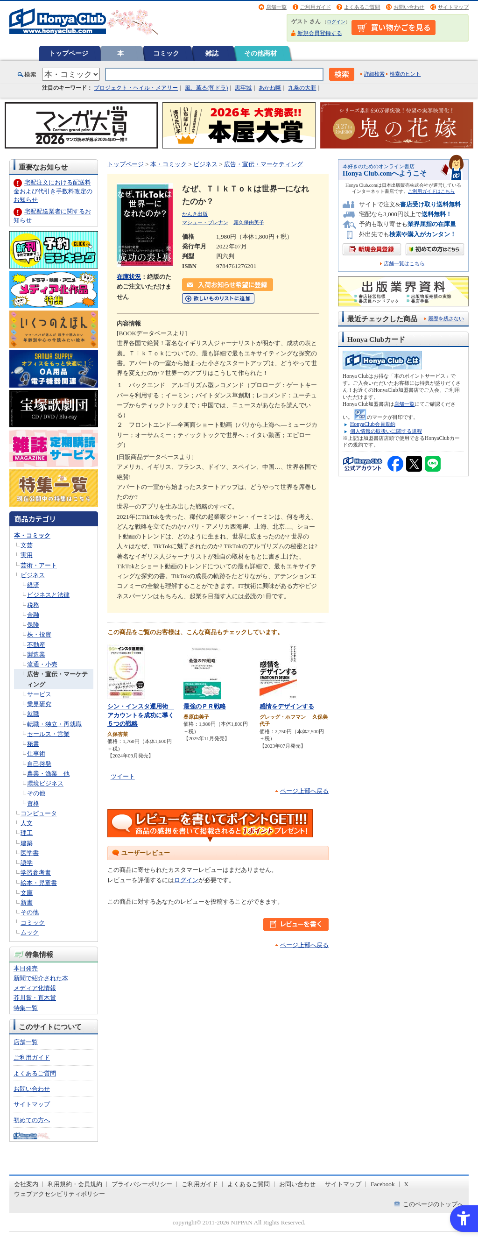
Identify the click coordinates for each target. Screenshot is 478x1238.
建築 (27, 843)
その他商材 (260, 53)
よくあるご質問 (362, 7)
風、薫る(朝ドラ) (206, 88)
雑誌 (211, 53)
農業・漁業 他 (48, 773)
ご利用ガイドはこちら (431, 191)
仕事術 (36, 753)
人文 (27, 823)
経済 (33, 584)
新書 (27, 902)
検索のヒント (405, 74)
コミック (166, 53)
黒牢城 (243, 88)
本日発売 (26, 968)
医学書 (30, 852)
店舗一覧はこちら (404, 263)
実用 (27, 555)
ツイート (123, 776)
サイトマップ (453, 7)
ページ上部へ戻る (304, 790)
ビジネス (33, 575)
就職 (33, 713)
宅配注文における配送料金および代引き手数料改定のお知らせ (53, 191)
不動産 (36, 644)
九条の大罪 (302, 88)
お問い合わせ (409, 7)
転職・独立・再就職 (54, 724)
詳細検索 (374, 74)
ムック (30, 932)
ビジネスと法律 (48, 594)
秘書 (33, 743)
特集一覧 (26, 1008)
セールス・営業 (48, 733)
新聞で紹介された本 (41, 978)
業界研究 (39, 703)
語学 (27, 862)
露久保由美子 (248, 222)
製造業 (36, 654)
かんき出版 (195, 214)
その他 (36, 793)
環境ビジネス (45, 783)
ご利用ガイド (315, 7)
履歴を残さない (446, 318)
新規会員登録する (319, 33)
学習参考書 (36, 872)
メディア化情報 (35, 987)
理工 (27, 832)
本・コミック (32, 535)
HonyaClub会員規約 (372, 424)
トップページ (68, 53)
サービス (39, 694)
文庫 (27, 892)
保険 (33, 624)
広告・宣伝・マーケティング (263, 164)
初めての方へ (32, 1120)
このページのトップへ (433, 1204)
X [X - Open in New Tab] (406, 1184)
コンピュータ (39, 813)
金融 (33, 614)
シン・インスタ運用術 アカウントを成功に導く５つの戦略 (140, 715)
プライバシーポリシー (142, 1184)
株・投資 (39, 634)
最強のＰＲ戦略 (204, 706)
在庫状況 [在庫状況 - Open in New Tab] (129, 276)
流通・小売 (42, 664)
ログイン (336, 21)
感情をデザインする (287, 706)
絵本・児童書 (39, 882)
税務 (33, 604)
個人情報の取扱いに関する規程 (386, 431)
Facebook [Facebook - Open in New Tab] (383, 1184)
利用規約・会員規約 (75, 1184)
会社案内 (26, 1184)
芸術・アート (39, 565)
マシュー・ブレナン (205, 222)
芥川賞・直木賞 (35, 997)
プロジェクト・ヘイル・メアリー (136, 88)
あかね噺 (270, 88)
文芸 (27, 545)
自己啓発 (39, 763)
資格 (33, 803)
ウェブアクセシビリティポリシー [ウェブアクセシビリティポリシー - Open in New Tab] (59, 1193)
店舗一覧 (276, 7)
